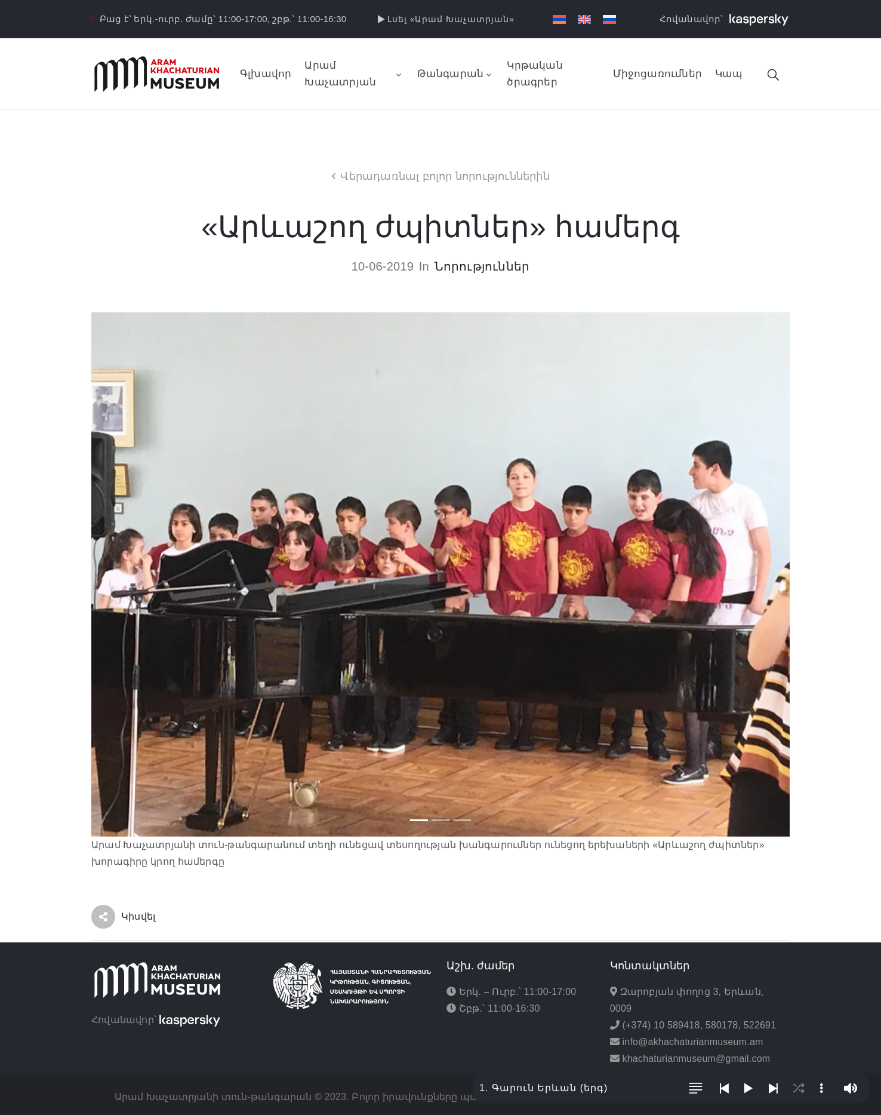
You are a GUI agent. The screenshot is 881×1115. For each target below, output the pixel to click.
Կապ (729, 73)
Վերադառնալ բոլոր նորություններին (444, 176)
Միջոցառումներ (657, 73)
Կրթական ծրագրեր (534, 74)
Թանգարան (455, 73)
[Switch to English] (584, 19)
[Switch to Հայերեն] (559, 19)
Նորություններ (482, 266)
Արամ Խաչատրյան (353, 74)
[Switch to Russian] (609, 19)
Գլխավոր (265, 73)
